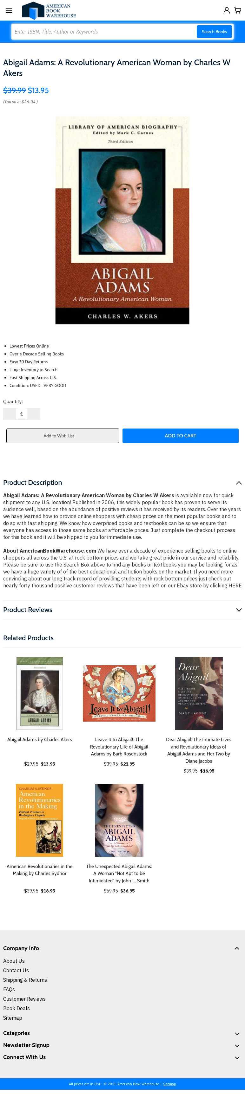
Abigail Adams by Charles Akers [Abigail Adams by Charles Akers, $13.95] (39, 739)
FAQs (9, 989)
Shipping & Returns (25, 980)
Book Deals (16, 1008)
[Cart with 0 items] (238, 10)
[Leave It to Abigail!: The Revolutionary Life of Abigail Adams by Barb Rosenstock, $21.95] (119, 693)
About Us (14, 961)
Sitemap (12, 1018)
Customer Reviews (24, 999)
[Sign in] (227, 10)
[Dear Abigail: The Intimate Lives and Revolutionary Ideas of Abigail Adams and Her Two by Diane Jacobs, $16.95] (198, 693)
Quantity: (13, 401)
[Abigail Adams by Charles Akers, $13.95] (39, 693)
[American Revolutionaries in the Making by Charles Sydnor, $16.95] (39, 820)
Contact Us (16, 970)
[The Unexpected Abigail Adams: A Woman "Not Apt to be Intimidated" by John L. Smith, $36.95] (119, 820)
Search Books (214, 31)
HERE (235, 585)
